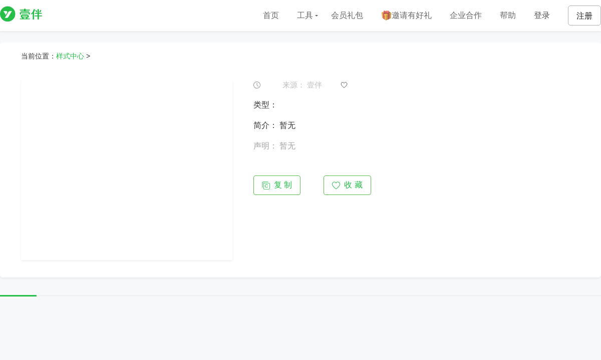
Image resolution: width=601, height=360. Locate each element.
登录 (542, 15)
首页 (271, 15)
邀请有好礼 (406, 15)
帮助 (508, 15)
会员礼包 (347, 15)
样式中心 (70, 56)
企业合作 (466, 15)
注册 (584, 16)
